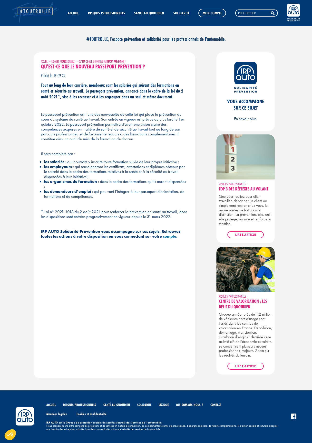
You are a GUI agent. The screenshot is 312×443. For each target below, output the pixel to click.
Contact (215, 405)
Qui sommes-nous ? (189, 405)
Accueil (73, 13)
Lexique (164, 405)
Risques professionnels (106, 13)
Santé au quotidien (149, 13)
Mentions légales (56, 414)
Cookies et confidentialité (92, 414)
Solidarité (181, 13)
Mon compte (212, 13)
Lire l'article (245, 235)
